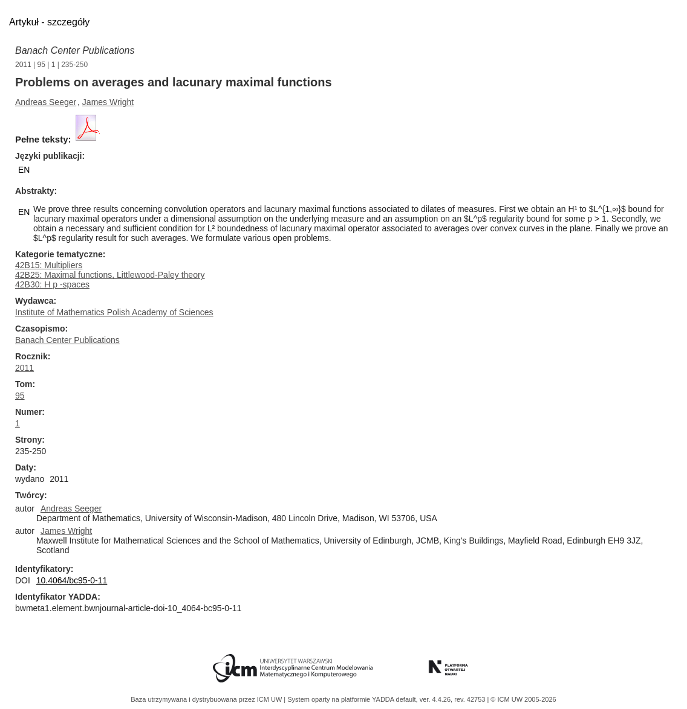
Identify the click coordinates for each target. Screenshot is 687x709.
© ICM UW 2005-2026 (523, 699)
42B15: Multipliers (48, 265)
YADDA (384, 699)
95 (41, 64)
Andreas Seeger (45, 102)
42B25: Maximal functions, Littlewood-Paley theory (110, 275)
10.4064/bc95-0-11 (72, 580)
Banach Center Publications (74, 50)
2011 (23, 64)
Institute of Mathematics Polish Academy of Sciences (114, 312)
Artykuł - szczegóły (49, 22)
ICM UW (270, 699)
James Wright (108, 102)
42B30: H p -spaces (52, 284)
